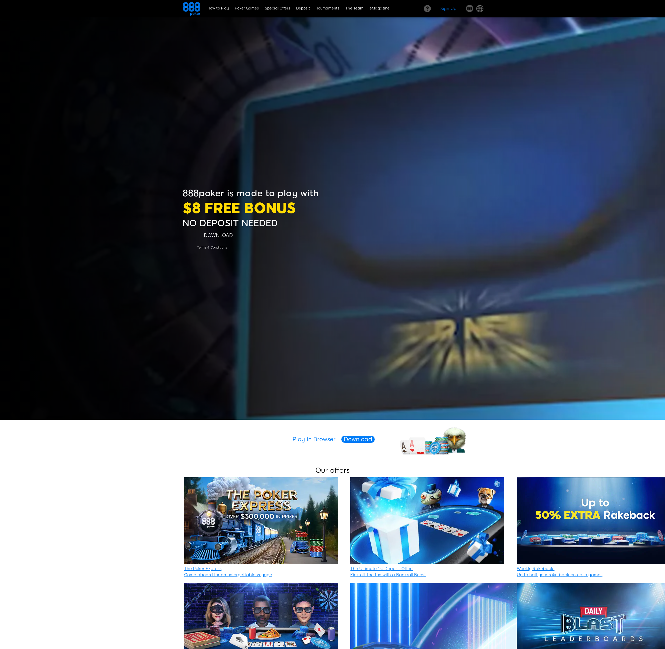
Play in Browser (314, 439)
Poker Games (247, 8)
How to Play (218, 8)
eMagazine (380, 8)
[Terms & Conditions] (212, 247)
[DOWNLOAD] (218, 235)
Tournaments (327, 8)
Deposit (303, 8)
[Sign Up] (448, 8)
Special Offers (277, 8)
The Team (354, 8)
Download (358, 439)
